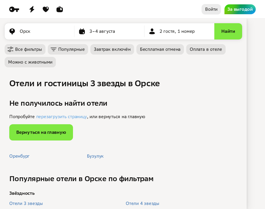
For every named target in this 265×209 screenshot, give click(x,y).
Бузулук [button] (95, 156)
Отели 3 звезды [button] (26, 203)
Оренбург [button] (19, 156)
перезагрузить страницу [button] (61, 116)
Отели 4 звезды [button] (142, 203)
